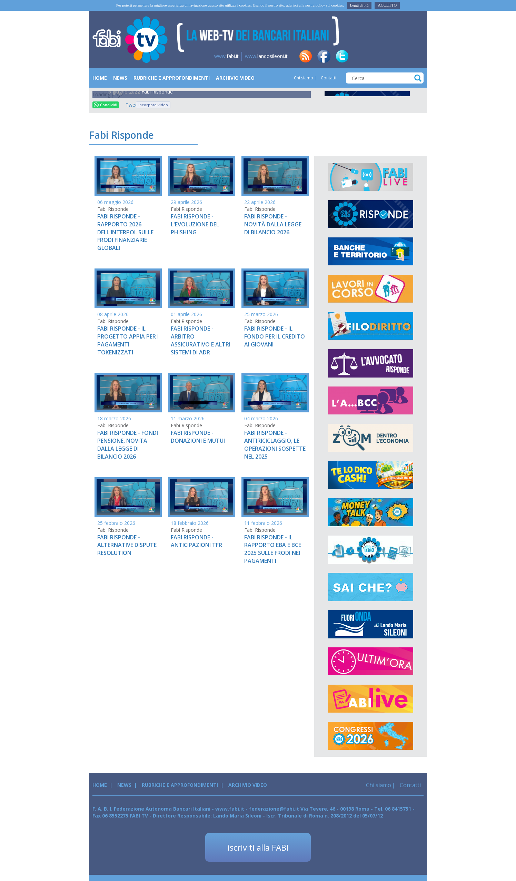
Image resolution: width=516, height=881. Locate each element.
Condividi (105, 104)
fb (323, 56)
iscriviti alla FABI (258, 847)
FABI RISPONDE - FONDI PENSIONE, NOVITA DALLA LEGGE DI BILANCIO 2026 (127, 444)
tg (378, 56)
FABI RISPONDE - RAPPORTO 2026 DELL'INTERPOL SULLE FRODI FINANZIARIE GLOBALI (125, 232)
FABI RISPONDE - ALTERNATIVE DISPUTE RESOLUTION (127, 545)
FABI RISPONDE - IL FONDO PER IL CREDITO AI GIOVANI (274, 336)
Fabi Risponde (157, 91)
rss (305, 56)
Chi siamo (303, 78)
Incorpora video (153, 104)
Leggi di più (359, 5)
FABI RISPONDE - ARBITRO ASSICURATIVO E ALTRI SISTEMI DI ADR (200, 340)
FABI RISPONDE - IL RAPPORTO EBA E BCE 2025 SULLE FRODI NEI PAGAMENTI (272, 549)
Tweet (129, 104)
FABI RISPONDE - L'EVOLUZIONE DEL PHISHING (195, 224)
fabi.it (226, 56)
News (120, 78)
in (360, 56)
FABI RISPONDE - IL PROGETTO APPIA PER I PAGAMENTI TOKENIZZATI (128, 340)
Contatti (328, 78)
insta (397, 56)
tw (342, 56)
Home (99, 78)
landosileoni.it (266, 56)
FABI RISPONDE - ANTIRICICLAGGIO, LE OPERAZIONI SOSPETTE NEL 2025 (275, 444)
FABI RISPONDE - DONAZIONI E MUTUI (198, 436)
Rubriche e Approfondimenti (171, 78)
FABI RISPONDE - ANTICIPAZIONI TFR (196, 541)
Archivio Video (235, 78)
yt (415, 56)
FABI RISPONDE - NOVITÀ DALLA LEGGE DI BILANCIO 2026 (272, 224)
